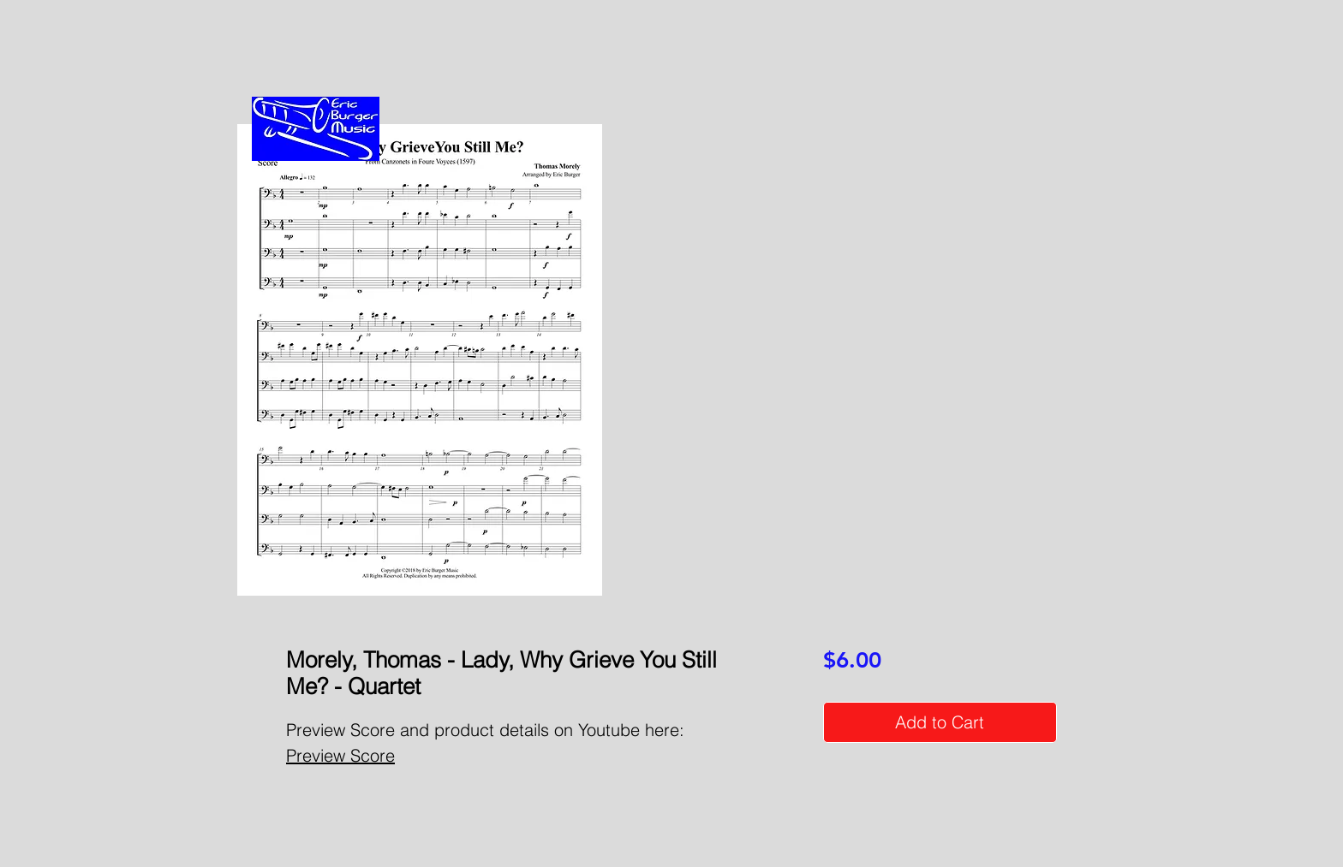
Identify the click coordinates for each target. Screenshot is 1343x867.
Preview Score (340, 755)
